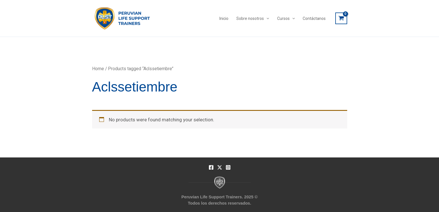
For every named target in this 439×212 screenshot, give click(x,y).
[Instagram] (228, 167)
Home (98, 68)
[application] (266, 18)
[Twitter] (219, 167)
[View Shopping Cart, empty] (341, 18)
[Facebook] (211, 167)
